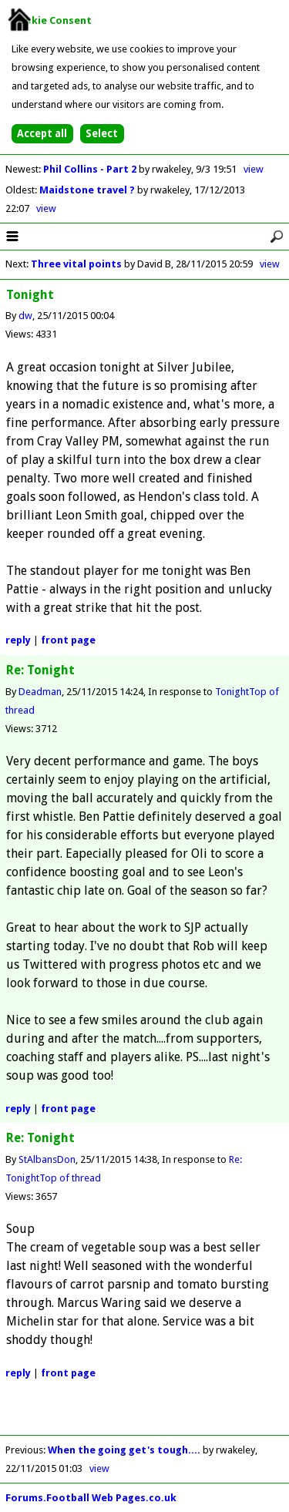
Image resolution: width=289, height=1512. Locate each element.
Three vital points (76, 264)
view (254, 169)
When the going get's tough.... (124, 1450)
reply (18, 640)
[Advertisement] (145, 1415)
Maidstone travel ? (88, 190)
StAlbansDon (47, 1159)
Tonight (232, 691)
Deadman (40, 691)
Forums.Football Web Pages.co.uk (90, 1498)
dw (25, 315)
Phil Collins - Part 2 (91, 169)
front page (68, 640)
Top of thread (70, 1178)
